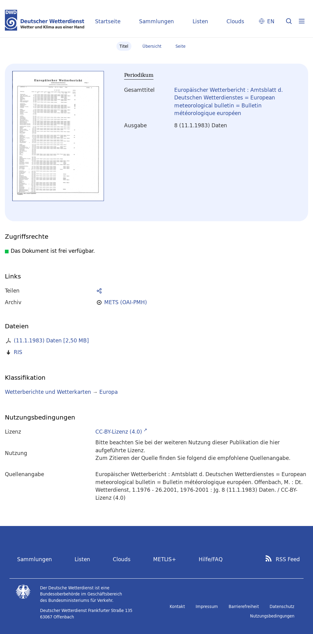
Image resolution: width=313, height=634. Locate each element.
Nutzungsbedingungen (272, 616)
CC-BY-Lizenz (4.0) (118, 431)
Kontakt (177, 606)
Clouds (235, 21)
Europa (108, 391)
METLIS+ (164, 559)
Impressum (207, 606)
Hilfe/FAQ (211, 559)
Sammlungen (156, 21)
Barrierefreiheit (244, 606)
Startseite (107, 21)
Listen (200, 21)
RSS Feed (288, 559)
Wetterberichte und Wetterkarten (48, 391)
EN (270, 21)
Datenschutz (282, 606)
